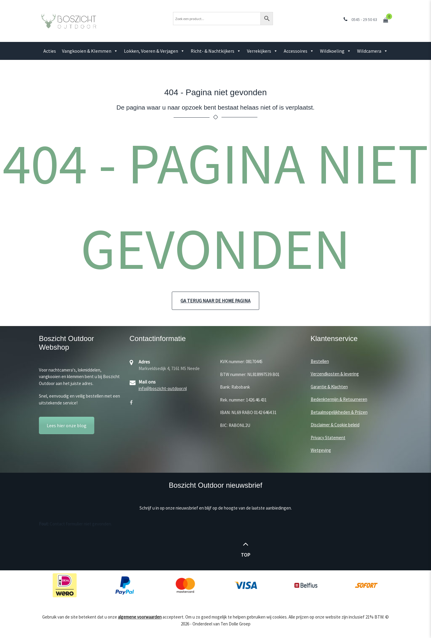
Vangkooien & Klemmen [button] (90, 51)
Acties (49, 51)
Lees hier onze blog (66, 426)
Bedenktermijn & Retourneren (339, 399)
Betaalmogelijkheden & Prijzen (339, 412)
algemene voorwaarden (140, 617)
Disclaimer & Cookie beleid (335, 425)
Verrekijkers (262, 51)
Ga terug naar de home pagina (215, 301)
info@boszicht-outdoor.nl (163, 389)
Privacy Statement (328, 438)
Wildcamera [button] (372, 51)
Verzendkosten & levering (335, 374)
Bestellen (320, 361)
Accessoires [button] (299, 51)
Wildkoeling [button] (335, 51)
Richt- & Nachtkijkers (216, 51)
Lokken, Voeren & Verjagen (154, 51)
